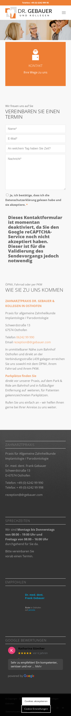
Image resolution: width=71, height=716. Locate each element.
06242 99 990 (25, 347)
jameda (31, 610)
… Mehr (37, 666)
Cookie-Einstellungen (36, 708)
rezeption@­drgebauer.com (24, 495)
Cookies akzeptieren (36, 701)
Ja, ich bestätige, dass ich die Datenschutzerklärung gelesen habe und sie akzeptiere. (33, 200)
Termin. (28, 556)
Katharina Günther (31, 648)
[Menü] (64, 12)
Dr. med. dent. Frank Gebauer (34, 596)
